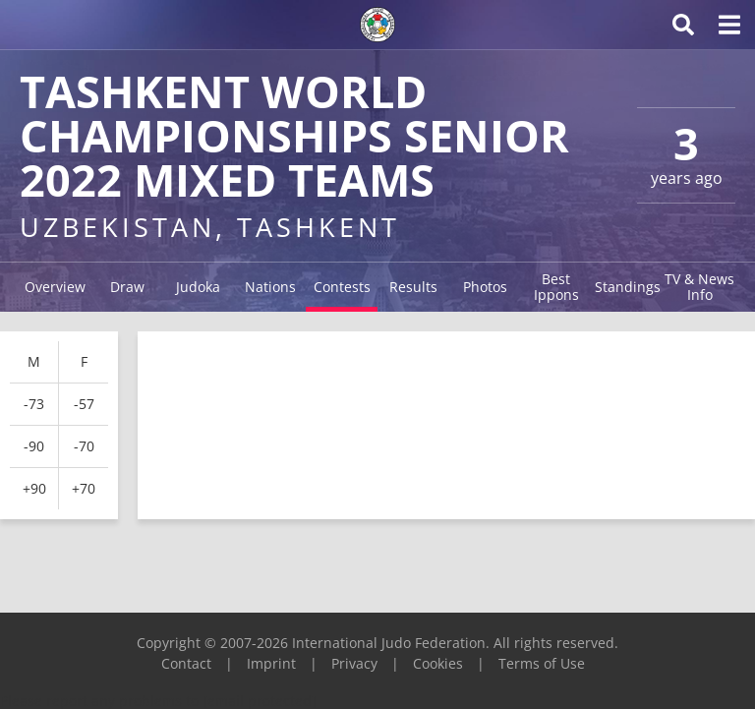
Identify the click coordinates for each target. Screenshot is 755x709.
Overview (55, 286)
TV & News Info (699, 286)
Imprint (271, 663)
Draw (127, 286)
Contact (186, 663)
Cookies (438, 663)
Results (413, 286)
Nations (270, 286)
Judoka (198, 286)
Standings (628, 286)
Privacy (354, 663)
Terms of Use (541, 663)
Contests (342, 286)
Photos (485, 286)
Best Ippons (556, 286)
